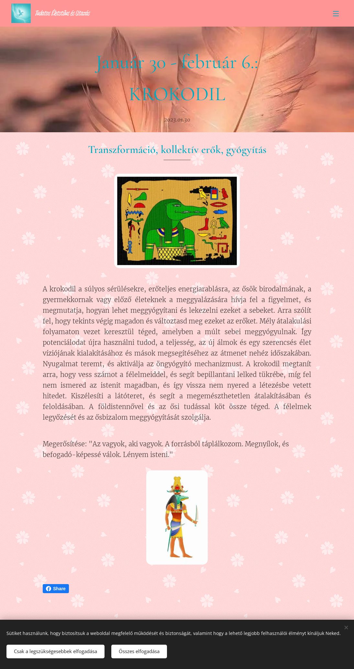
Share (56, 588)
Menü (336, 13)
